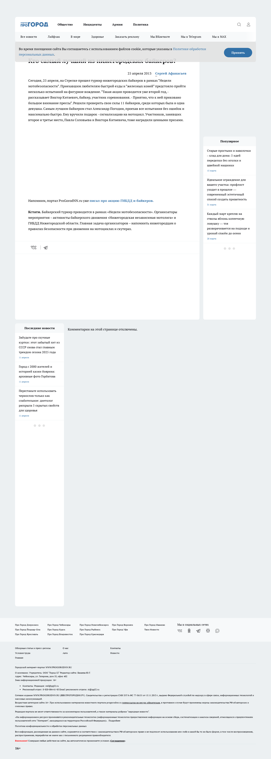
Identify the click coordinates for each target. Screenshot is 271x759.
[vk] (34, 247)
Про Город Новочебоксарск (94, 624)
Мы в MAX (219, 36)
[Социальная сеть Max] (217, 631)
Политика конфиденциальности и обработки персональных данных (51, 726)
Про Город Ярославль (26, 634)
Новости (114, 653)
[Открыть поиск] (239, 24)
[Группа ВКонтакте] (179, 631)
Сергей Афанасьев (170, 73)
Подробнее (114, 720)
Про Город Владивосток (60, 634)
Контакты (115, 648)
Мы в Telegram (191, 36)
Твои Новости (151, 629)
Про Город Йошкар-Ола (27, 629)
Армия (117, 24)
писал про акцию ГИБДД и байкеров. (122, 200)
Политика (140, 24)
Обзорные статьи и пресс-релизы (33, 648)
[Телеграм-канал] (198, 631)
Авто (65, 653)
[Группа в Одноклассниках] (189, 631)
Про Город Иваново (154, 624)
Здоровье (97, 36)
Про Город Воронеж (122, 624)
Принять (238, 52)
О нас (66, 648)
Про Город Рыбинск (90, 629)
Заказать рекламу (127, 36)
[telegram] (47, 247)
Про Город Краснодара (92, 634)
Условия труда (22, 653)
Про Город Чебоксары (59, 624)
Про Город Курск (56, 629)
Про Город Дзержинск (26, 624)
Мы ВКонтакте (160, 36)
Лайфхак (54, 36)
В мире (75, 36)
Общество (65, 24)
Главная (19, 657)
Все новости (29, 36)
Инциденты (92, 24)
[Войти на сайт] (248, 24)
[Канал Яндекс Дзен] (208, 631)
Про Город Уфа (120, 629)
